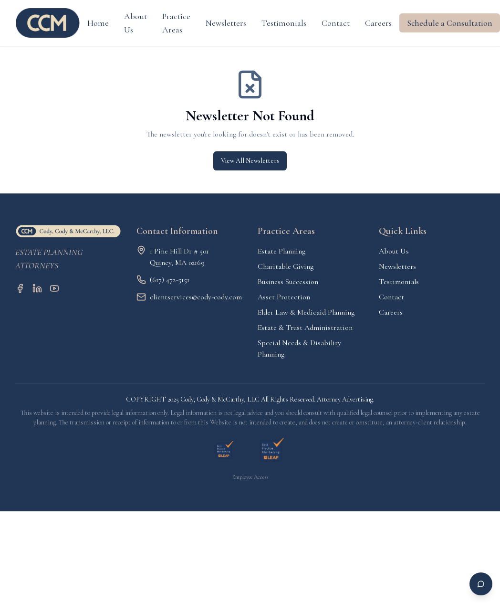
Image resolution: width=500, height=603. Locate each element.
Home (98, 23)
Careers (378, 23)
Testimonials (283, 23)
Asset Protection (284, 297)
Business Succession (288, 281)
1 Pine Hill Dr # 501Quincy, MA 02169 (179, 256)
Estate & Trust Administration (305, 327)
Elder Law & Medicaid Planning (306, 312)
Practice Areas (176, 23)
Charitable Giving (285, 266)
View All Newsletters (250, 161)
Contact (336, 23)
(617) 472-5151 (169, 280)
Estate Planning (281, 251)
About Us (135, 23)
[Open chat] (480, 583)
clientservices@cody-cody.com (196, 297)
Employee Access (250, 477)
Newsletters (226, 23)
